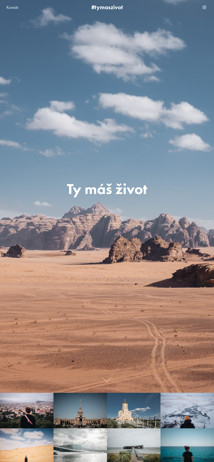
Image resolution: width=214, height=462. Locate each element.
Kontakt (12, 7)
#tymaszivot (107, 7)
